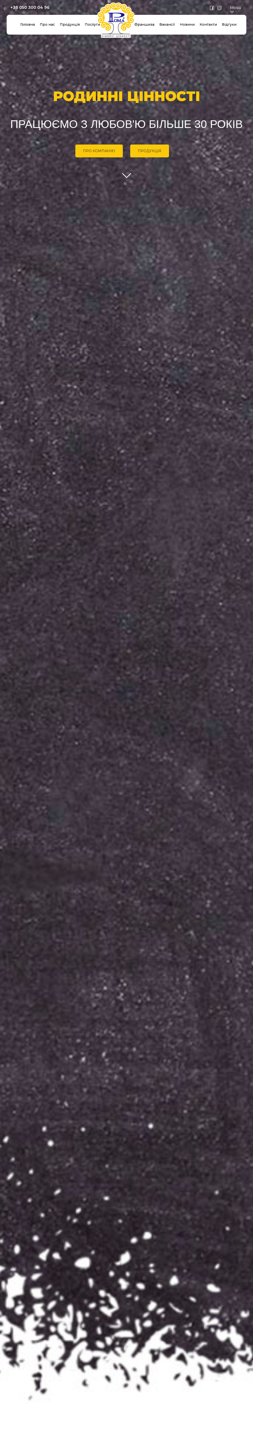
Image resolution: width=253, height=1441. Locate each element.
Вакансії (167, 24)
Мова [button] (235, 10)
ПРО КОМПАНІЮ (99, 151)
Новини (187, 24)
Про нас (47, 24)
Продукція (70, 24)
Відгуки (229, 24)
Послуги (92, 24)
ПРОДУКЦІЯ (149, 151)
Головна (27, 24)
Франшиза (144, 24)
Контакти (208, 24)
